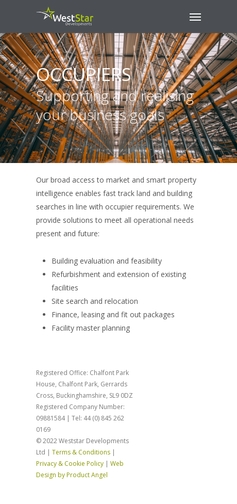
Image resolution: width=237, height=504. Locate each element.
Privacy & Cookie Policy (70, 463)
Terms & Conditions (81, 452)
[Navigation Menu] (195, 16)
